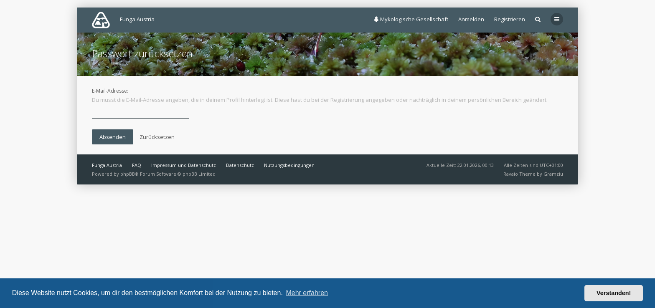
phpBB (127, 174)
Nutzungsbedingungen (289, 165)
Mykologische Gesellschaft (411, 19)
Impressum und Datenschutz (183, 165)
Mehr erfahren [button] (307, 292)
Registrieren (509, 19)
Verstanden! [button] (614, 293)
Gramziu (553, 174)
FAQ (136, 165)
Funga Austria (107, 165)
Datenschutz (240, 165)
